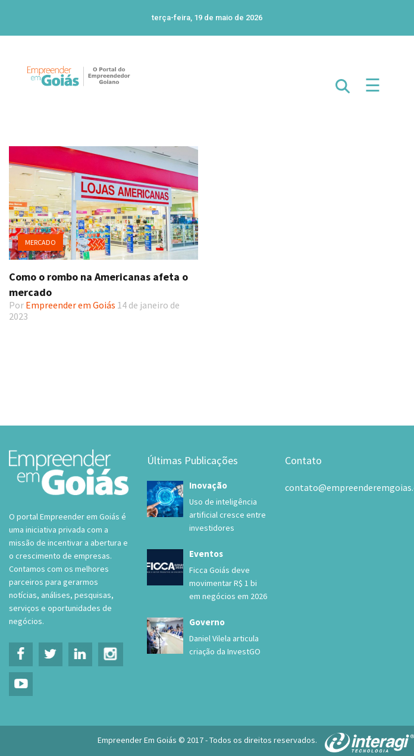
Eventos (206, 553)
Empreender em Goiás (70, 305)
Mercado (40, 242)
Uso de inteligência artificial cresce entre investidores (227, 514)
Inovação (208, 485)
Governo (207, 622)
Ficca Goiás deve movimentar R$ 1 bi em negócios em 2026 (228, 583)
